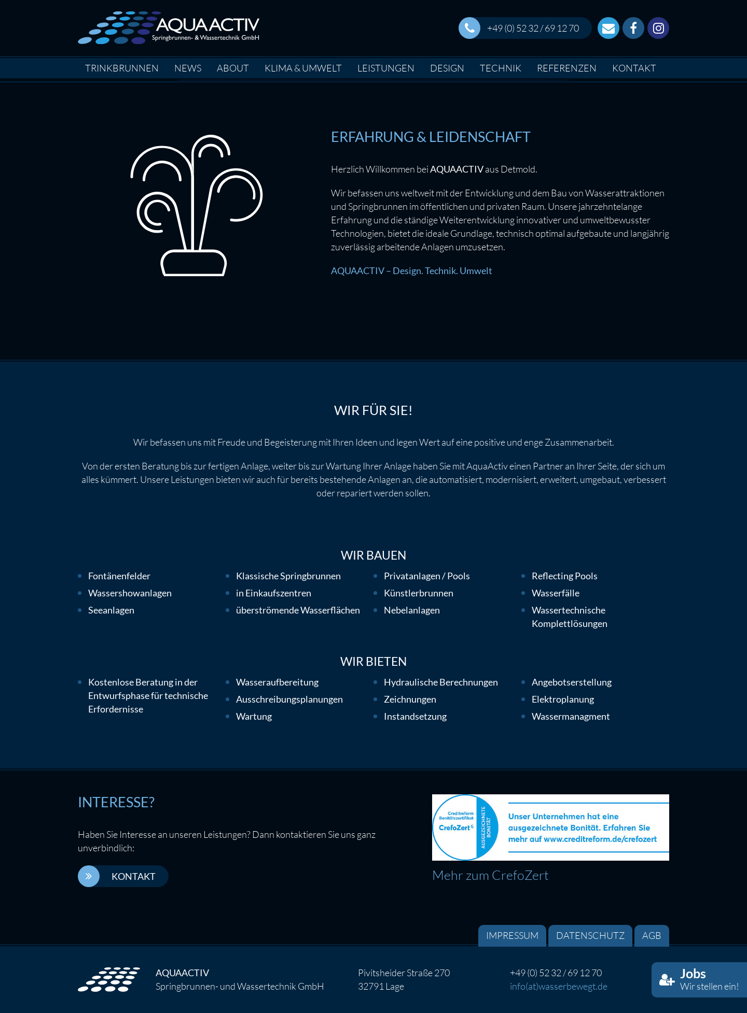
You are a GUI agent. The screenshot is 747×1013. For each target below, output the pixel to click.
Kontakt (634, 68)
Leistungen (385, 68)
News (187, 68)
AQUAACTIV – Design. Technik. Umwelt (411, 270)
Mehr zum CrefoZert (490, 875)
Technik (500, 68)
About (233, 68)
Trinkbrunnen (122, 68)
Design (447, 68)
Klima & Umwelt (303, 68)
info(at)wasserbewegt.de (558, 986)
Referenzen (567, 68)
